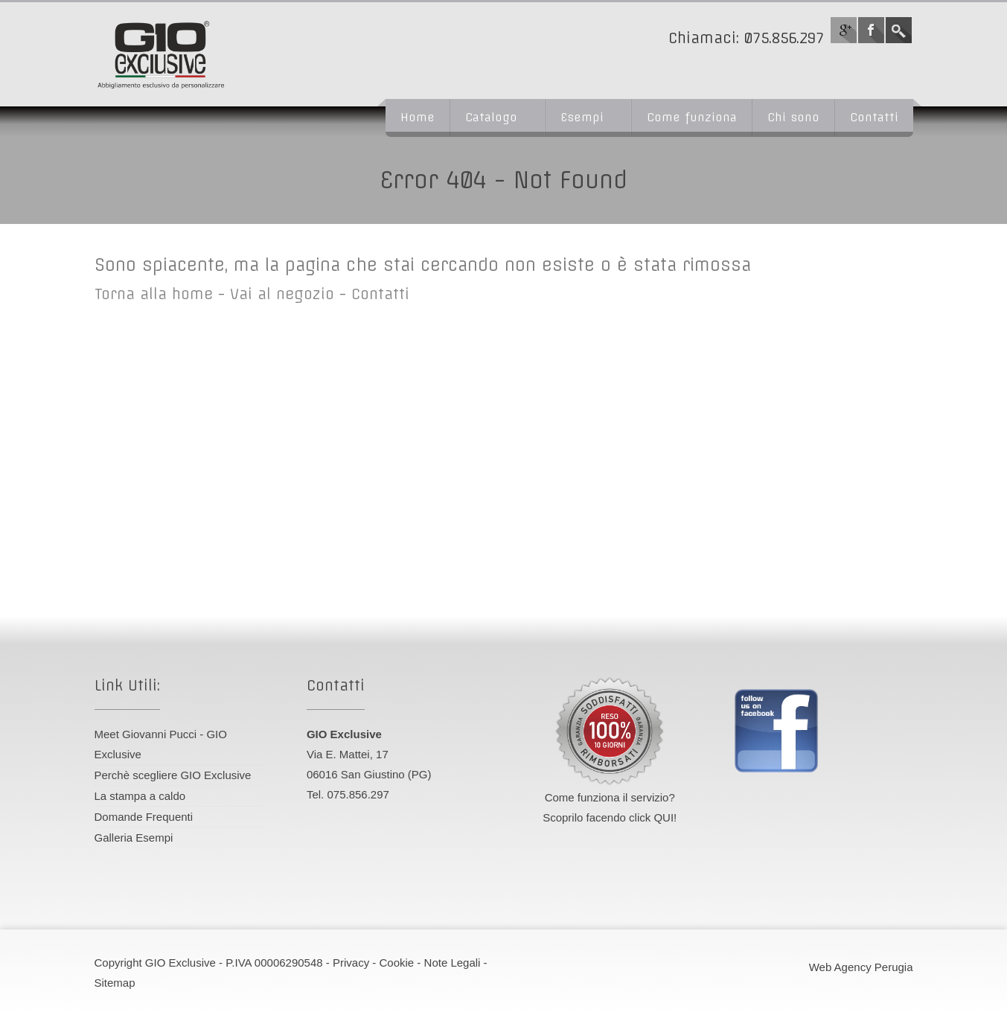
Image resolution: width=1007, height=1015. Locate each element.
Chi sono (793, 117)
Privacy (351, 962)
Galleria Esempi (134, 837)
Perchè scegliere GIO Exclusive (173, 775)
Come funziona (692, 117)
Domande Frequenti (144, 816)
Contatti (874, 117)
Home (417, 117)
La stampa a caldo (140, 796)
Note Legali (452, 962)
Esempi (582, 117)
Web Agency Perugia (861, 967)
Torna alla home (154, 294)
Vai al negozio (282, 294)
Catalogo (491, 117)
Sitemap (115, 982)
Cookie (397, 962)
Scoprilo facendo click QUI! (610, 817)
